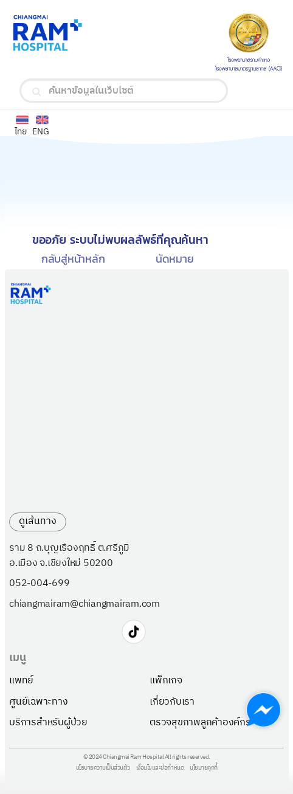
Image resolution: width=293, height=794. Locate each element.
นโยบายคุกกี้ (204, 768)
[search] (37, 92)
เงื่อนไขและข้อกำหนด (160, 768)
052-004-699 (39, 584)
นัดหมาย (175, 258)
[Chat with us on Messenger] (263, 709)
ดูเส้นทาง (38, 521)
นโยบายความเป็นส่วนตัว (103, 768)
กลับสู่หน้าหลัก (73, 258)
